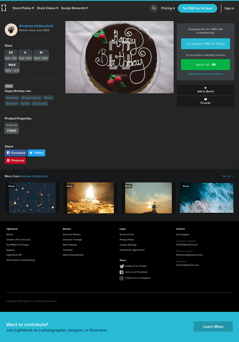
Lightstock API (14, 254)
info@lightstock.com (187, 244)
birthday (12, 97)
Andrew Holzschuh (36, 26)
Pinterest (15, 160)
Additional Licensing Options (205, 74)
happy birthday (31, 97)
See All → (228, 176)
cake (48, 97)
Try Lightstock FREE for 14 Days (205, 44)
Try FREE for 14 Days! (197, 8)
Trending (68, 249)
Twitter (36, 152)
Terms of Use (127, 234)
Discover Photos (72, 234)
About (9, 234)
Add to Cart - (206, 65)
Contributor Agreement (132, 249)
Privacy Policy (127, 239)
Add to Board (205, 90)
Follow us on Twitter (136, 266)
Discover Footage (72, 239)
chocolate (40, 103)
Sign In (229, 8)
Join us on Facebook (136, 272)
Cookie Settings (128, 244)
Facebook (15, 152)
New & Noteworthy (73, 254)
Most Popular (70, 244)
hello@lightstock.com (187, 265)
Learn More (213, 326)
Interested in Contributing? (20, 260)
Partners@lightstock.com (189, 254)
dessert (11, 103)
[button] (23, 8)
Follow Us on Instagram (137, 277)
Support (10, 249)
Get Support (182, 234)
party (25, 103)
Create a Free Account (18, 239)
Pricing (168, 8)
